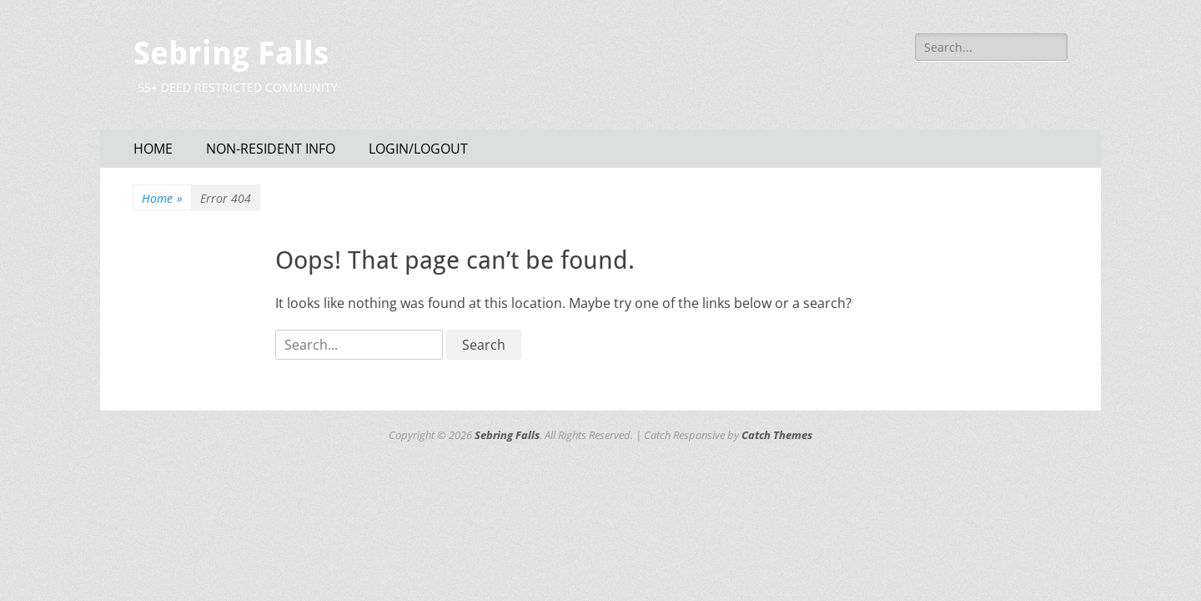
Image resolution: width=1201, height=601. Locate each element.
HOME (153, 148)
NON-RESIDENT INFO (270, 148)
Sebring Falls (231, 53)
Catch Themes (776, 434)
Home (162, 198)
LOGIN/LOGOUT (418, 148)
